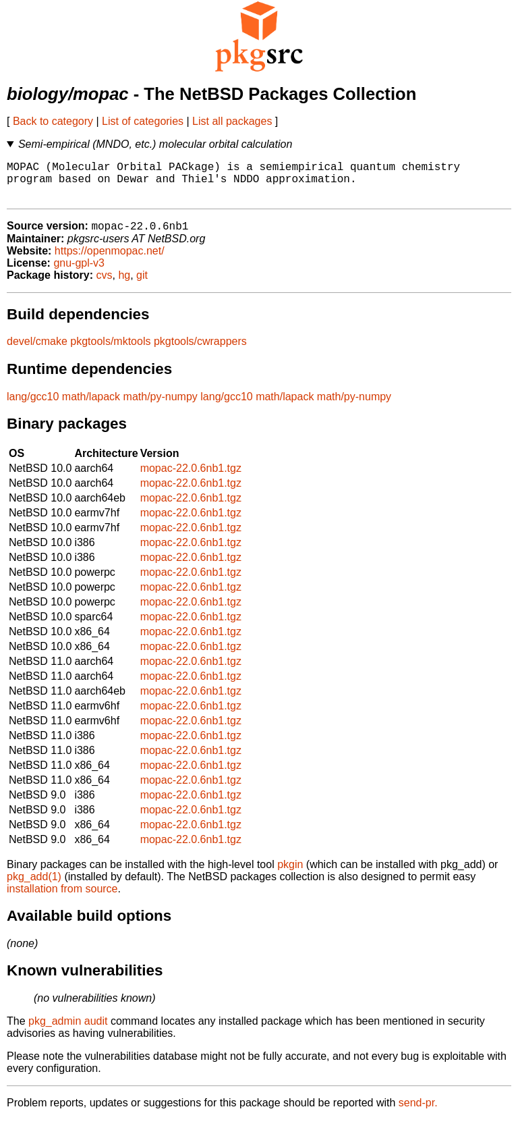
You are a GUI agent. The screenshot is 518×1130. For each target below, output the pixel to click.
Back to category (53, 121)
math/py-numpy (160, 406)
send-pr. (418, 1113)
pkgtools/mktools (110, 351)
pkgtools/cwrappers (200, 351)
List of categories (142, 121)
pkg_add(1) (34, 886)
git (142, 285)
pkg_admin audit (67, 1031)
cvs (104, 285)
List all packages (232, 121)
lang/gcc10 (33, 406)
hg (124, 285)
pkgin (290, 874)
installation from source (62, 899)
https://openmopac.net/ (110, 261)
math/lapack (91, 406)
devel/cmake (37, 351)
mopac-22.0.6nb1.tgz (190, 478)
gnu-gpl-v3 (79, 273)
